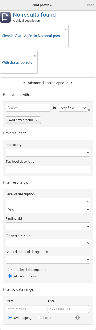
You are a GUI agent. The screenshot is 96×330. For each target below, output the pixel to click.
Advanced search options (48, 83)
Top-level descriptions (27, 270)
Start (9, 301)
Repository (14, 145)
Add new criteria (23, 120)
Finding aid (14, 218)
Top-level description (21, 161)
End (51, 301)
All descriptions (22, 276)
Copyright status (18, 235)
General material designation (27, 252)
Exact (44, 318)
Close (90, 5)
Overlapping (19, 318)
